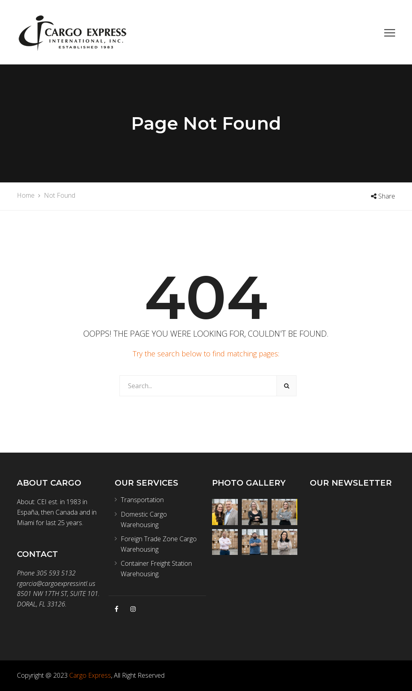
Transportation (142, 499)
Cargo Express (90, 675)
